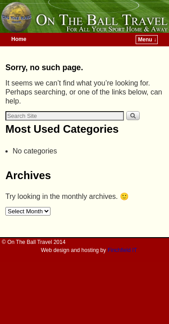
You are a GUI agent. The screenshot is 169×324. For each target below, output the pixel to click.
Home (18, 39)
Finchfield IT (122, 250)
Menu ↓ (147, 39)
